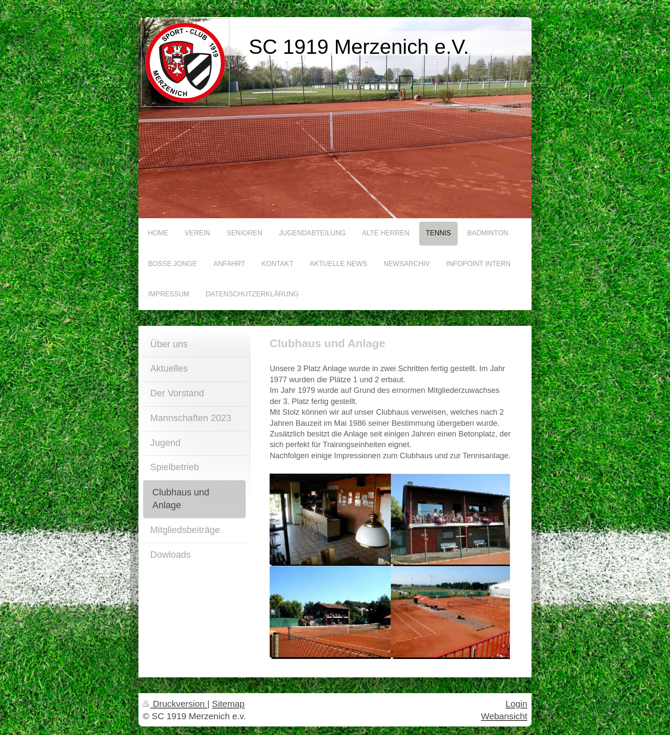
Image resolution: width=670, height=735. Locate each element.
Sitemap (228, 704)
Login (516, 704)
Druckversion (175, 704)
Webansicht (504, 716)
